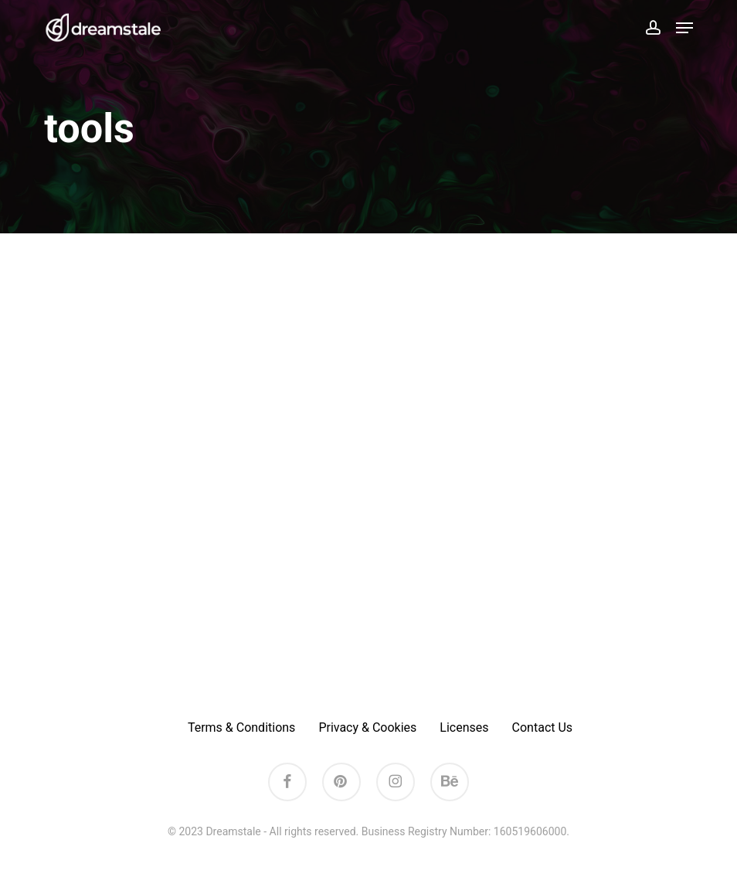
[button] (684, 28)
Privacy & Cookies (367, 727)
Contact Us (542, 727)
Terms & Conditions (242, 727)
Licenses (464, 727)
